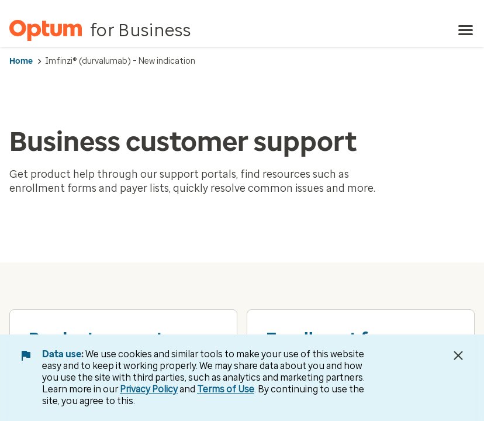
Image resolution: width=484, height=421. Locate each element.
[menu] (466, 30)
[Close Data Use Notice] (458, 355)
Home (21, 61)
